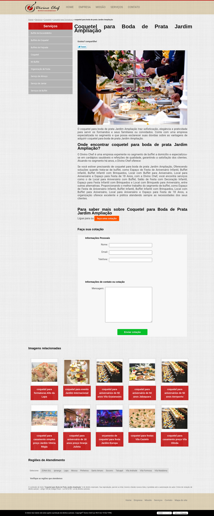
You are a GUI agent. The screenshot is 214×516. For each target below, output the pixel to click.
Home (70, 7)
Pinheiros (84, 470)
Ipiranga (57, 470)
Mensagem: (122, 304)
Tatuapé (119, 470)
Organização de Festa (41, 69)
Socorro (109, 470)
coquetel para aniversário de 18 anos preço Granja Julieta (77, 441)
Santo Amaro (97, 470)
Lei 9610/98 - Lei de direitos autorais (76, 489)
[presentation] (106, 271)
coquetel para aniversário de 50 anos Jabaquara (142, 393)
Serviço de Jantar (39, 83)
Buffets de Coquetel (40, 40)
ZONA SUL (46, 470)
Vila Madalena (161, 470)
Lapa (66, 470)
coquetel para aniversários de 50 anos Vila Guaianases (109, 393)
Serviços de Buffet (39, 91)
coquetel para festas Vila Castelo (142, 437)
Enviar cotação (132, 332)
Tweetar (82, 46)
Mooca (74, 470)
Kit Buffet (35, 62)
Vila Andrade (131, 470)
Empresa (85, 7)
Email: (126, 253)
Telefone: (125, 260)
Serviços (117, 7)
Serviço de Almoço (39, 76)
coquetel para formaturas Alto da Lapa (44, 393)
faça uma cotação (107, 218)
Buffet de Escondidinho (41, 33)
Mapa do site (181, 500)
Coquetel (35, 55)
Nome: (126, 245)
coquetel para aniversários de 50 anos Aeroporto (175, 393)
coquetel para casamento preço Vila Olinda (175, 439)
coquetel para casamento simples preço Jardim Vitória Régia (44, 441)
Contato (134, 7)
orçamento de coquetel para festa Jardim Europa (109, 439)
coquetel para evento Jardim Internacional (77, 391)
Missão (101, 7)
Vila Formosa (146, 470)
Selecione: (34, 470)
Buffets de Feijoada (40, 47)
